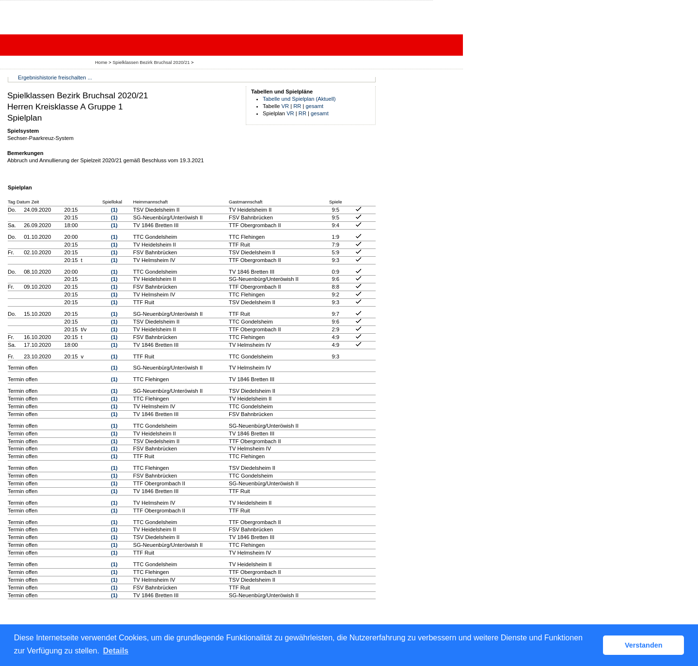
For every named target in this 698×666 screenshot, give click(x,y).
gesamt (315, 106)
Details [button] (115, 651)
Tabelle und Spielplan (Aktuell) (299, 99)
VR (285, 106)
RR (297, 106)
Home (101, 62)
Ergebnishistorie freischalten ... (55, 77)
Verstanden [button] (644, 645)
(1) (114, 210)
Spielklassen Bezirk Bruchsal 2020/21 (151, 62)
